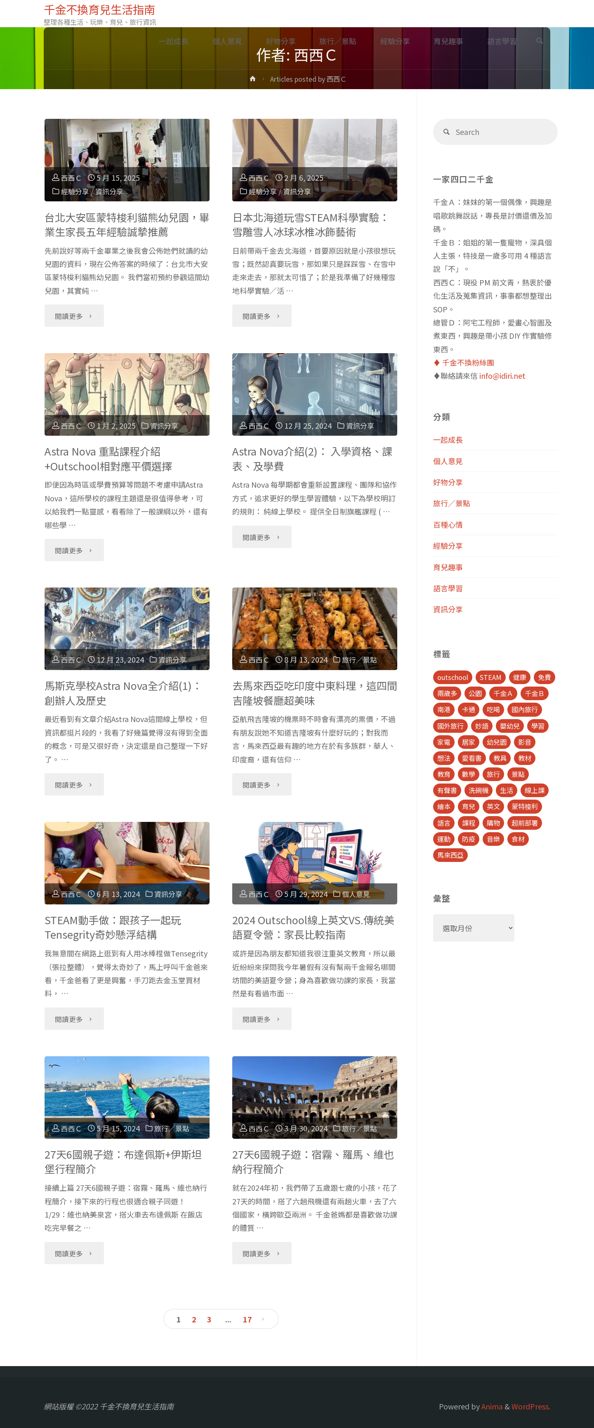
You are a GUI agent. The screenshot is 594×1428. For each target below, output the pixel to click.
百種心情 (448, 524)
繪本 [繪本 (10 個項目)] (443, 806)
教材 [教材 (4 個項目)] (524, 758)
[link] (539, 41)
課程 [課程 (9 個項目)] (468, 823)
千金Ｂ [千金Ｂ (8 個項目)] (534, 693)
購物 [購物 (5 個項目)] (493, 823)
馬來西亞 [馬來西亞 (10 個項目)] (450, 855)
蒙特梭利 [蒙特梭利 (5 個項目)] (525, 806)
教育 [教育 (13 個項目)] (443, 774)
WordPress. (531, 1406)
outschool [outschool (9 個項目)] (452, 677)
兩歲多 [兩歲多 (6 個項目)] (447, 693)
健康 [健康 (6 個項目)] (519, 677)
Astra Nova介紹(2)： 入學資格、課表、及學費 (312, 458)
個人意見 (358, 893)
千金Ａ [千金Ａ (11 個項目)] (503, 693)
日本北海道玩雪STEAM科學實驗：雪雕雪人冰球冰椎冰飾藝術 (310, 224)
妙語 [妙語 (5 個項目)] (481, 726)
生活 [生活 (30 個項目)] (506, 790)
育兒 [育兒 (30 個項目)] (468, 806)
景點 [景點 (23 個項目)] (518, 774)
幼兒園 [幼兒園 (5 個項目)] (497, 742)
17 (247, 1319)
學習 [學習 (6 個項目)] (537, 726)
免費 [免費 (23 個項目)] (544, 677)
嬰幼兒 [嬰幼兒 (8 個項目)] (510, 726)
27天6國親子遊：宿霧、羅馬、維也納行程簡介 (313, 1161)
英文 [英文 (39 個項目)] (493, 806)
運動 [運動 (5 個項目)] (443, 839)
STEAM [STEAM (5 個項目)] (491, 677)
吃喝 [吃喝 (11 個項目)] (493, 709)
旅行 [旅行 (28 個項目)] (493, 774)
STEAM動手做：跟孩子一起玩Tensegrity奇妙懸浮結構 (113, 927)
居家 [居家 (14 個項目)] (468, 742)
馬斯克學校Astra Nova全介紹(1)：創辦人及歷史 (123, 692)
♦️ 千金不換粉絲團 (463, 362)
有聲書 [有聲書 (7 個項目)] (447, 790)
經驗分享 (76, 191)
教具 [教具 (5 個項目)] (500, 758)
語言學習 (448, 588)
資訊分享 (112, 191)
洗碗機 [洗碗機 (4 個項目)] (478, 790)
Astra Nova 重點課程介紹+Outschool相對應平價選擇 (108, 458)
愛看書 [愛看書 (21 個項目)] (472, 758)
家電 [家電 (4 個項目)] (443, 742)
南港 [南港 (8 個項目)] (443, 709)
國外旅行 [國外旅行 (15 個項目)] (450, 726)
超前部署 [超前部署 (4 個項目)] (525, 823)
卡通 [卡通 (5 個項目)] (468, 709)
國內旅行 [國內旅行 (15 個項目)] (525, 709)
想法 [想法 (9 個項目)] (443, 758)
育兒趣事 (448, 567)
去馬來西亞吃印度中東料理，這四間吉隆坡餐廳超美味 (314, 692)
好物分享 (448, 482)
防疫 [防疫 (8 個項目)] (468, 839)
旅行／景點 (361, 659)
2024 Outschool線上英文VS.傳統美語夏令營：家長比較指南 (313, 927)
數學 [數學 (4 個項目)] (468, 774)
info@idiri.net (502, 375)
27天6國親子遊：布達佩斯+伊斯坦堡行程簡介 (123, 1161)
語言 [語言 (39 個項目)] (443, 823)
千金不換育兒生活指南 (103, 8)
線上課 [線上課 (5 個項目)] (534, 790)
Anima (491, 1406)
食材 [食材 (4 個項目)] (518, 839)
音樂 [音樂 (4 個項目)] (493, 839)
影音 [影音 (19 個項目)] (524, 742)
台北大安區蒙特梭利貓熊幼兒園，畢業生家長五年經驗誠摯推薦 (127, 224)
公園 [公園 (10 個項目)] (475, 693)
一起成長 (448, 439)
